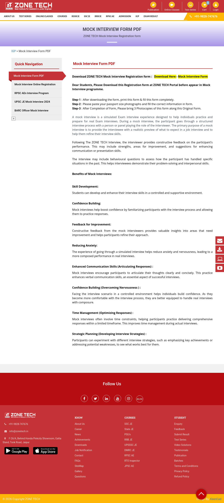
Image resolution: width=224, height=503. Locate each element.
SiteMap (79, 466)
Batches (178, 460)
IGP (137, 16)
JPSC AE (129, 466)
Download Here (165, 76)
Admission (125, 16)
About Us (9, 16)
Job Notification (83, 450)
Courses (62, 16)
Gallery (78, 471)
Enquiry (178, 423)
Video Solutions (182, 445)
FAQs (77, 460)
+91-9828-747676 (205, 16)
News (78, 434)
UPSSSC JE (130, 445)
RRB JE (98, 16)
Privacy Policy (181, 471)
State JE (129, 429)
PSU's (127, 434)
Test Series (190, 6)
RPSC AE (110, 16)
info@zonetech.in (18, 431)
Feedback (179, 429)
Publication (153, 6)
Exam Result (151, 16)
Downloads (81, 445)
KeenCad (215, 499)
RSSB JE (75, 16)
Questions (80, 476)
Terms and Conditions (186, 466)
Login (216, 6)
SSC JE (87, 16)
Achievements (82, 439)
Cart (205, 6)
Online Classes (171, 6)
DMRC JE (129, 450)
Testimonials (181, 450)
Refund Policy (181, 476)
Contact (79, 455)
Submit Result (182, 434)
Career (78, 429)
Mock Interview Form (193, 76)
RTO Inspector (132, 460)
